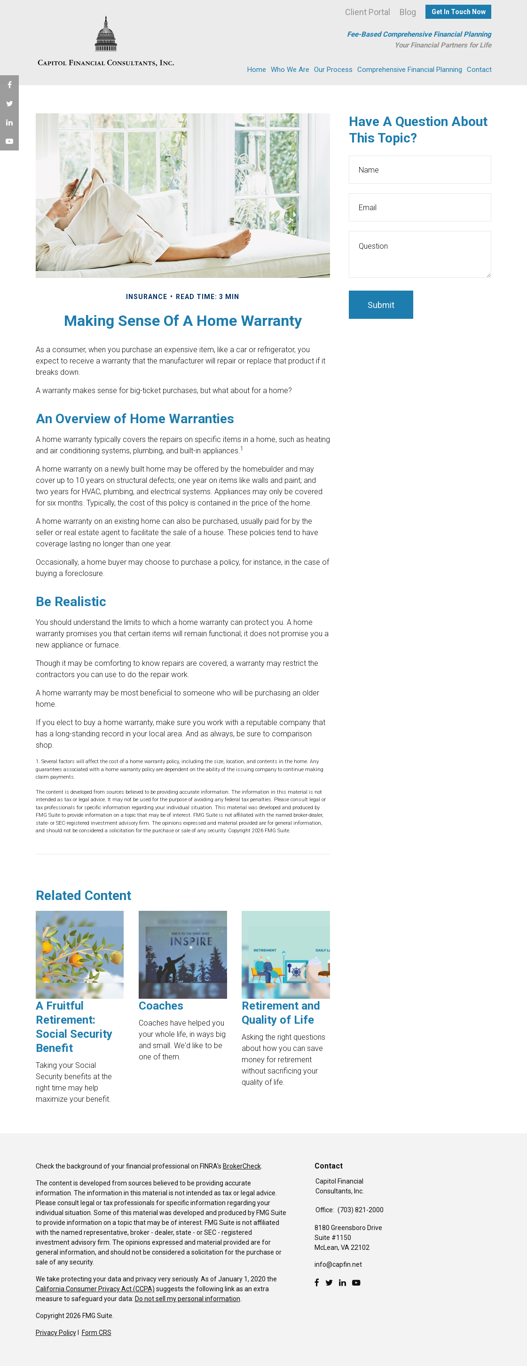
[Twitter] (329, 1283)
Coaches (161, 1005)
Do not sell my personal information (187, 1299)
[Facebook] (317, 1283)
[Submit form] (381, 305)
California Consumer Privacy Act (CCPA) (95, 1289)
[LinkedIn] (342, 1283)
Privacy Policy (56, 1332)
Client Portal (367, 12)
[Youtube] (356, 1283)
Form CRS (96, 1332)
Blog (408, 12)
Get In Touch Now (459, 12)
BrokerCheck (242, 1166)
